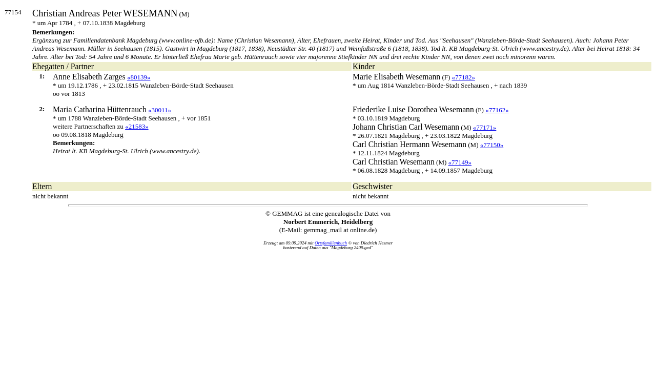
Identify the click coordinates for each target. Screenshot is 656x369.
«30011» (159, 110)
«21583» (137, 126)
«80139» (139, 77)
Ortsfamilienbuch (331, 242)
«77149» (460, 162)
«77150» (492, 145)
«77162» (497, 110)
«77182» (464, 77)
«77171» (485, 127)
